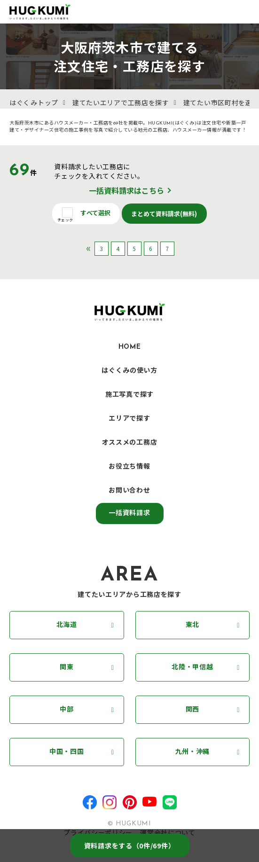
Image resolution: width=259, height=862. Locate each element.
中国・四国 (66, 752)
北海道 (66, 625)
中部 (66, 709)
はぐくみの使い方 (129, 371)
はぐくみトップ (33, 103)
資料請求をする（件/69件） (129, 845)
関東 (66, 667)
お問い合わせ (129, 490)
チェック (64, 219)
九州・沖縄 (192, 752)
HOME (129, 347)
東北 (192, 625)
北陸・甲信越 (192, 667)
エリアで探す (129, 419)
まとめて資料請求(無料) (164, 213)
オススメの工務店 (129, 443)
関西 (192, 709)
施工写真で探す (129, 395)
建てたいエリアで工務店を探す (120, 103)
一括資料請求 (129, 513)
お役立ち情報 (129, 466)
